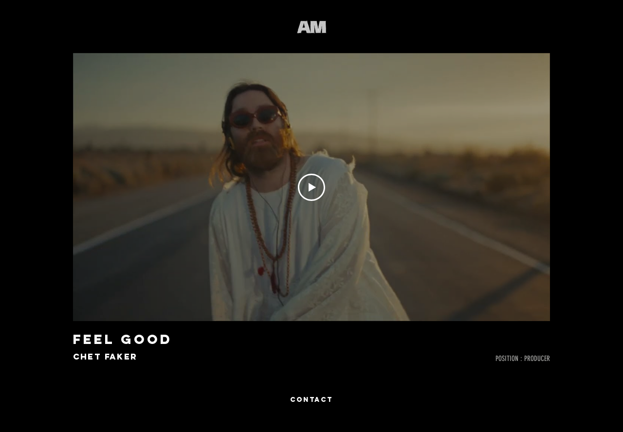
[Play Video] (311, 187)
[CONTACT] (311, 400)
